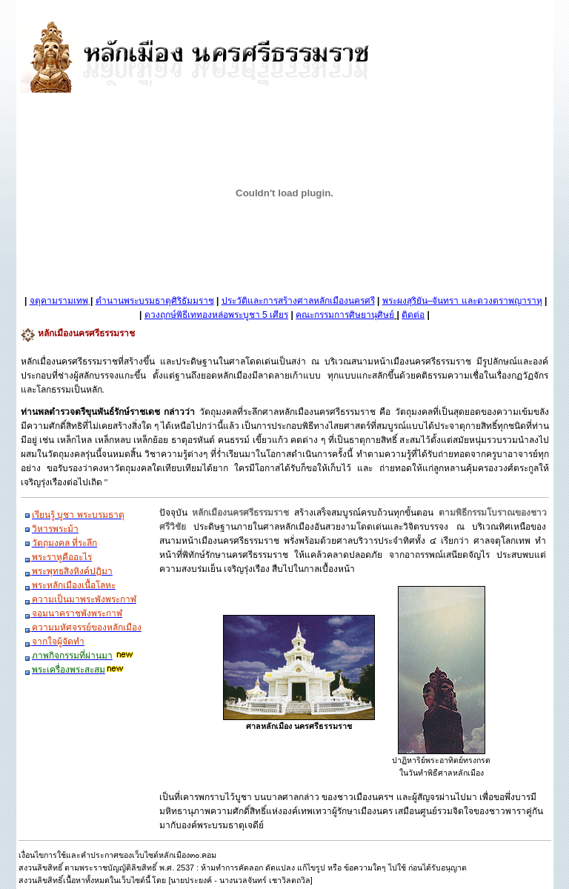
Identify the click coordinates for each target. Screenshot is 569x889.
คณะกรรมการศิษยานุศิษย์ (345, 315)
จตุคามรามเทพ (59, 301)
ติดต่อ (413, 315)
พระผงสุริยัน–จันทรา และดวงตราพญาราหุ (462, 301)
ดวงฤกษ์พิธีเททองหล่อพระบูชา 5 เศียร (216, 315)
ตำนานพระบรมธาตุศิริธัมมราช (155, 301)
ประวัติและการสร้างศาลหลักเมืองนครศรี (298, 301)
